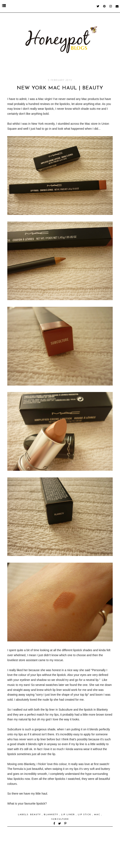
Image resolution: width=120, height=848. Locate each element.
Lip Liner (68, 814)
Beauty (36, 814)
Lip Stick (85, 814)
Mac (97, 814)
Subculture (60, 819)
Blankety (51, 814)
